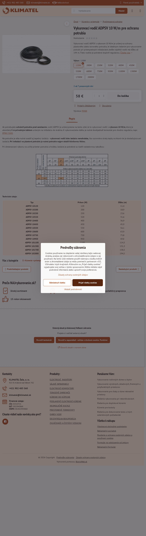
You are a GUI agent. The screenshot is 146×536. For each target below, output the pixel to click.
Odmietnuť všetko (57, 282)
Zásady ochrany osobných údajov (73, 274)
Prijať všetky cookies (88, 282)
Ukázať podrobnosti (73, 289)
